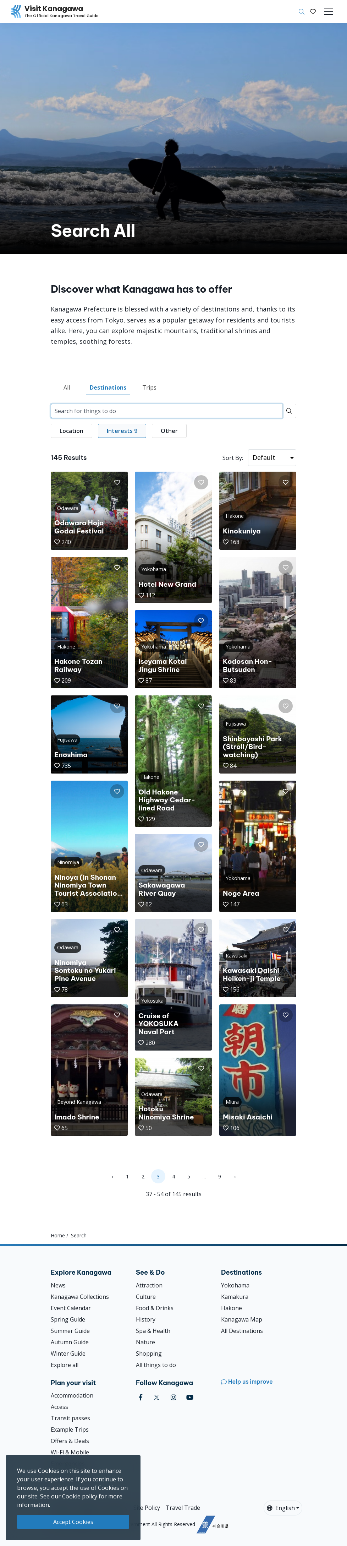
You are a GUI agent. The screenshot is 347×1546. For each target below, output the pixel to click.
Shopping (149, 1353)
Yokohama (235, 1285)
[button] (313, 12)
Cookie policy (79, 1496)
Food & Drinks (155, 1308)
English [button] (281, 1508)
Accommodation (72, 1395)
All (67, 387)
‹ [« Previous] (112, 1176)
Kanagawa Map (241, 1319)
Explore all (64, 1365)
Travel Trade (183, 1508)
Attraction (149, 1285)
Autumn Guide (70, 1342)
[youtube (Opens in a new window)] (189, 1397)
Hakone (231, 1308)
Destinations (108, 387)
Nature (145, 1342)
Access (59, 1407)
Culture (146, 1297)
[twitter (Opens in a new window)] (157, 1397)
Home (58, 1235)
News (58, 1285)
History (145, 1319)
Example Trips (70, 1429)
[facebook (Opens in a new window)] (140, 1397)
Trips (149, 387)
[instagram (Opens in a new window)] (173, 1397)
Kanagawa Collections (80, 1297)
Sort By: (232, 458)
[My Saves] (313, 12)
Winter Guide (68, 1353)
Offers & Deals (70, 1441)
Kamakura (234, 1297)
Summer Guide (70, 1331)
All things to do (156, 1365)
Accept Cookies (73, 1522)
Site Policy (146, 1508)
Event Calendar (71, 1308)
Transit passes (70, 1418)
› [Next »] (235, 1176)
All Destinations (242, 1331)
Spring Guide (68, 1319)
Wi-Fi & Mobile (70, 1452)
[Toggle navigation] (328, 12)
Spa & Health (153, 1331)
